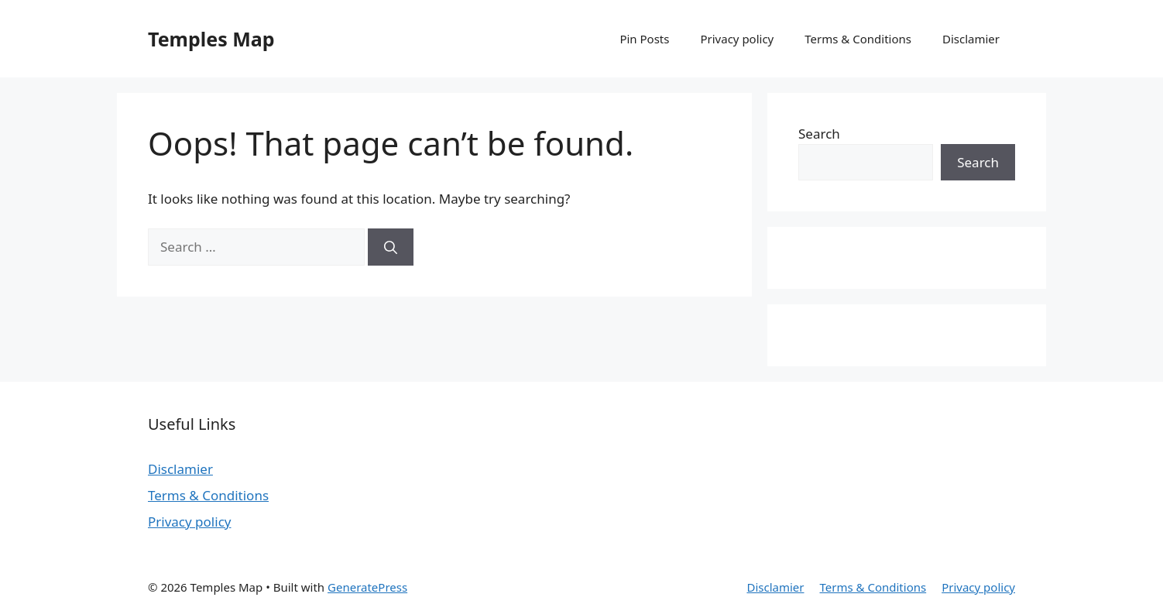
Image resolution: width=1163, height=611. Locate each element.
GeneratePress (367, 587)
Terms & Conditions (857, 38)
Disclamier (971, 38)
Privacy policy (737, 38)
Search (819, 133)
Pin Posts (644, 38)
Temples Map (211, 39)
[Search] (390, 247)
